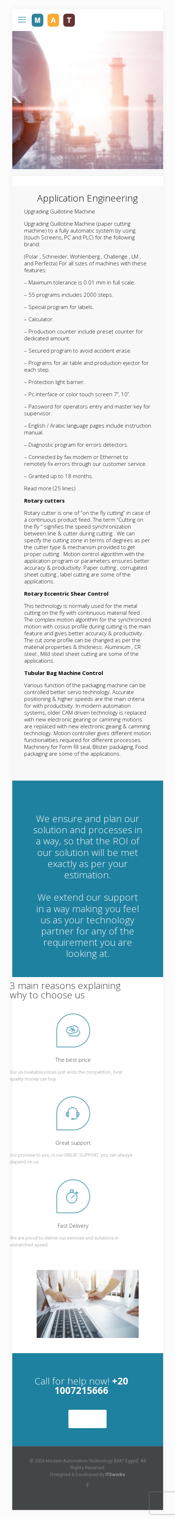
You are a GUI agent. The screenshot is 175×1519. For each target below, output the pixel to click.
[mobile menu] (22, 20)
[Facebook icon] (87, 1485)
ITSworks (115, 1474)
